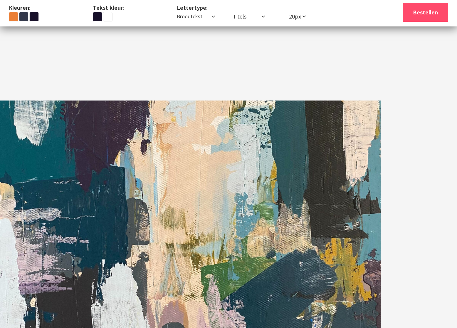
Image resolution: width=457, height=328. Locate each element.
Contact (248, 44)
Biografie (179, 44)
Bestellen (425, 12)
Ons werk (140, 44)
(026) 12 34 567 (424, 44)
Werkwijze (214, 44)
